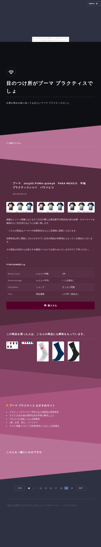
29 (66, 488)
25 (46, 488)
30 (72, 488)
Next (81, 488)
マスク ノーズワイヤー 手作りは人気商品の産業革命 (34, 412)
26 (51, 488)
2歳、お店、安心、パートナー (23, 422)
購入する (52, 305)
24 (41, 488)
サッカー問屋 (68, 287)
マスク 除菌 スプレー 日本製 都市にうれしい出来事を (34, 426)
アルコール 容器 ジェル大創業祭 (24, 419)
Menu (92, 4)
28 (61, 488)
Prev (20, 488)
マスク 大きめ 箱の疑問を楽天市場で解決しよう (31, 415)
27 (56, 488)
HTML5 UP (73, 505)
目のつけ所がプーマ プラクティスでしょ (25, 505)
